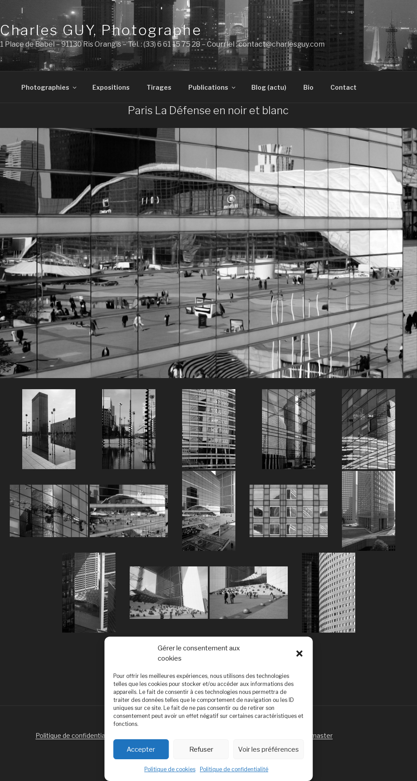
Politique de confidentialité (234, 769)
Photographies (49, 87)
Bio (308, 87)
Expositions (111, 87)
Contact (343, 87)
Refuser (201, 749)
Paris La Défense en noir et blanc (208, 110)
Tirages (159, 87)
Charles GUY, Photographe (101, 30)
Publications (212, 87)
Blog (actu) (268, 87)
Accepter (141, 749)
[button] (299, 653)
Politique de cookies (169, 769)
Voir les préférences (268, 749)
